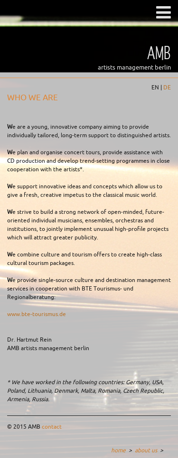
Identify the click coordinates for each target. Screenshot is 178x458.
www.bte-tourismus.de (36, 314)
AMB (159, 52)
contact (52, 426)
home (118, 450)
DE (167, 87)
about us (146, 450)
